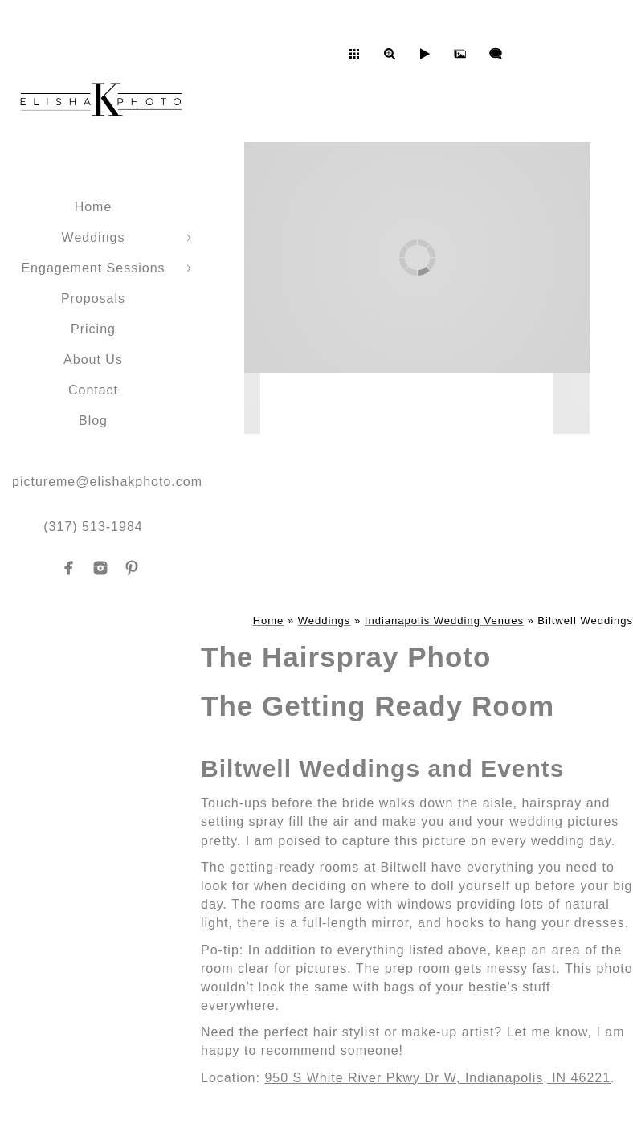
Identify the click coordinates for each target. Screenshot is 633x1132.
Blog (93, 420)
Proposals (93, 298)
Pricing (93, 329)
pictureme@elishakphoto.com (107, 481)
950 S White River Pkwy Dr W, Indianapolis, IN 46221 (437, 1078)
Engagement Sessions (93, 268)
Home (93, 207)
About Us (93, 359)
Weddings (93, 237)
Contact (93, 390)
